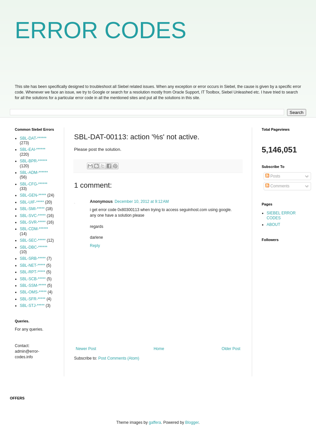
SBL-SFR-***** (32, 299)
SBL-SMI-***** (32, 208)
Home (159, 348)
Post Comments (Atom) (118, 358)
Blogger (192, 422)
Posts (272, 176)
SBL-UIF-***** (32, 202)
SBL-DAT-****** (33, 138)
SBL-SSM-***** (33, 285)
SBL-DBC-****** (33, 247)
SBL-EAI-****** (32, 149)
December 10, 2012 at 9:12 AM (142, 201)
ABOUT (273, 224)
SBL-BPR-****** (33, 161)
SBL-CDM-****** (34, 229)
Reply (95, 245)
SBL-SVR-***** (33, 222)
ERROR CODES (100, 30)
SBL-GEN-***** (33, 195)
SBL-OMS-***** (33, 292)
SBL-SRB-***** (33, 258)
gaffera (155, 422)
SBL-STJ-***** (32, 305)
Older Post (231, 348)
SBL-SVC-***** (33, 215)
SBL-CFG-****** (33, 184)
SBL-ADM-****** (34, 172)
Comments (277, 186)
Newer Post (86, 348)
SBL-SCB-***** (33, 279)
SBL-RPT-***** (32, 272)
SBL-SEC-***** (33, 240)
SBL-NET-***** (32, 265)
